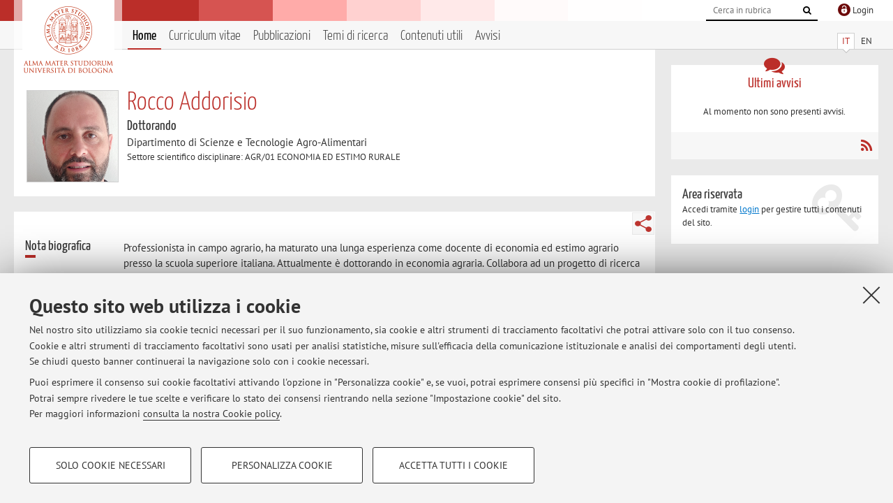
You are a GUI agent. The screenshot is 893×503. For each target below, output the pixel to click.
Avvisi (487, 36)
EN (866, 41)
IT (846, 41)
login (749, 209)
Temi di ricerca (355, 36)
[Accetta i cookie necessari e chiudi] (871, 295)
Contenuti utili (431, 36)
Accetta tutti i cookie (453, 465)
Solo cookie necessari (110, 465)
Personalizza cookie (282, 465)
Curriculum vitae (205, 36)
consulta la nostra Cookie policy (211, 413)
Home (144, 36)
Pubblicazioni (281, 36)
